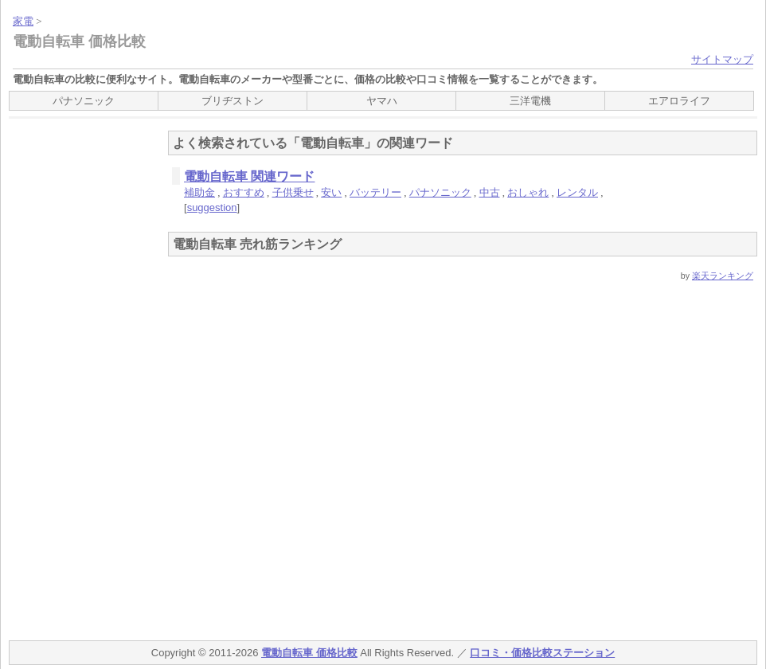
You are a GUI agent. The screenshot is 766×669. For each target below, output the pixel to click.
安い (331, 192)
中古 (489, 192)
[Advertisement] (72, 377)
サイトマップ (722, 59)
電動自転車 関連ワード (249, 176)
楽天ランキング (722, 275)
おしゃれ (528, 192)
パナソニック (84, 101)
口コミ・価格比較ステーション (542, 653)
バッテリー (375, 192)
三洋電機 (530, 101)
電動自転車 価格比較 (79, 41)
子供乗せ (293, 192)
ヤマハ (381, 101)
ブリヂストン (232, 101)
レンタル (577, 192)
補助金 (199, 192)
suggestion (212, 207)
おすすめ (243, 192)
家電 (23, 21)
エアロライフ (679, 101)
